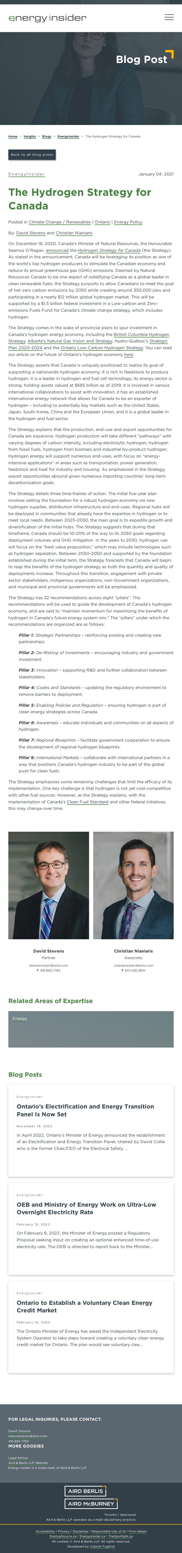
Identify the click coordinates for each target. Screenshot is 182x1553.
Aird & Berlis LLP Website (28, 1463)
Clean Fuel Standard (88, 801)
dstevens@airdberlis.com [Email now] (48, 965)
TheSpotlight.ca (120, 1536)
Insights (30, 136)
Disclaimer (81, 1531)
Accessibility (45, 1531)
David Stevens (30, 232)
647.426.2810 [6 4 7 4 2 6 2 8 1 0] (135, 970)
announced (57, 250)
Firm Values (138, 1531)
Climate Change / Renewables (60, 222)
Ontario (102, 222)
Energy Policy (128, 222)
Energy (19, 1018)
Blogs (46, 136)
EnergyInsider (68, 136)
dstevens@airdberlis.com (27, 1436)
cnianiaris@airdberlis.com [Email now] (133, 965)
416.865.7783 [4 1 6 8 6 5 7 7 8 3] (50, 970)
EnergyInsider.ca (92, 1536)
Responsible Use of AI (108, 1531)
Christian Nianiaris (74, 232)
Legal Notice (18, 1458)
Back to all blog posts (32, 154)
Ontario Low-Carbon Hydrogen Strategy (102, 347)
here (128, 354)
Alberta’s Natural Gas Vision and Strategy (70, 341)
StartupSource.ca (63, 1536)
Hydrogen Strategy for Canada (109, 250)
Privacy (64, 1531)
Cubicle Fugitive (102, 1546)
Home (12, 136)
